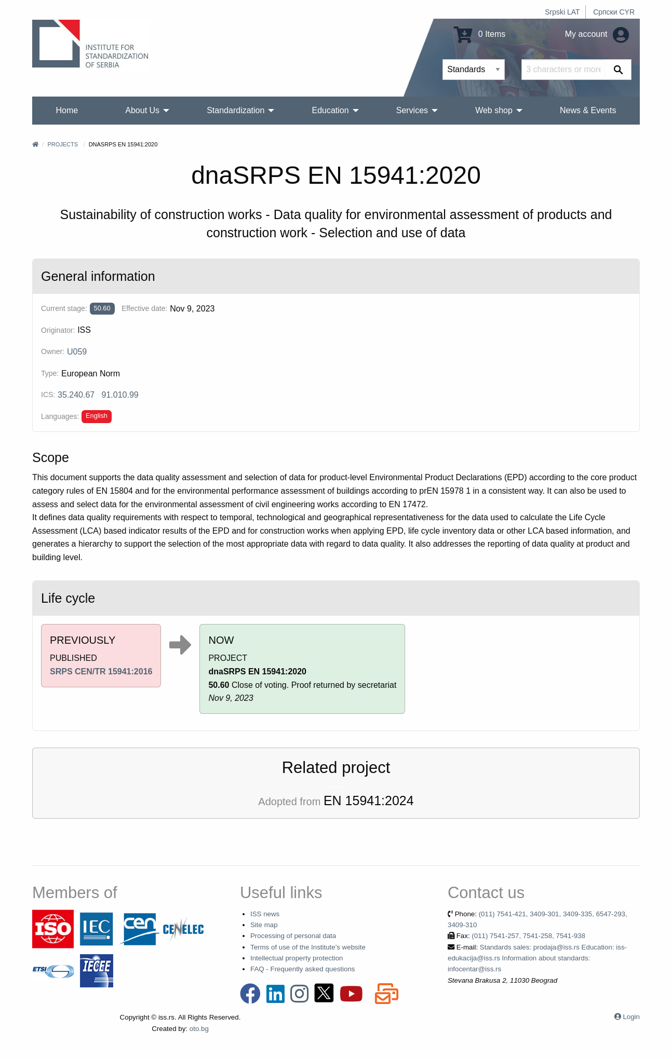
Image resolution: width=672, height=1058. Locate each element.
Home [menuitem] (67, 110)
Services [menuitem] (412, 110)
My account (597, 34)
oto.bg (199, 1029)
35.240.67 (76, 394)
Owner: (52, 351)
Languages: (60, 416)
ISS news (264, 914)
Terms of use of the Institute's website (308, 947)
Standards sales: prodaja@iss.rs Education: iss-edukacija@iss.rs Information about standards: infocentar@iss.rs (537, 958)
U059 (77, 351)
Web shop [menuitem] (494, 110)
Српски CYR (614, 12)
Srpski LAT (562, 12)
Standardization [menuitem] (235, 110)
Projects (62, 144)
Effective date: (144, 308)
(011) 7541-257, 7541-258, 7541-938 (528, 936)
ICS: (48, 394)
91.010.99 (120, 394)
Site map (264, 925)
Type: (50, 373)
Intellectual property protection (296, 958)
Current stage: (64, 308)
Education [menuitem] (330, 110)
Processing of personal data (293, 936)
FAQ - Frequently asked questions (302, 969)
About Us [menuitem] (142, 110)
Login (631, 1017)
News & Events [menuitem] (588, 110)
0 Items (479, 34)
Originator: (58, 330)
